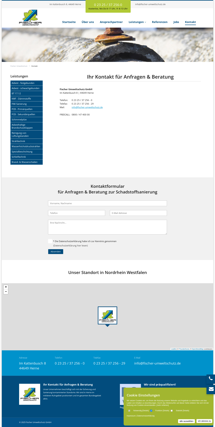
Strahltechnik (18, 141)
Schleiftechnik (19, 156)
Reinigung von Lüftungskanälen (20, 134)
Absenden (56, 251)
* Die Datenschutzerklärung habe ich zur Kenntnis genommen (82, 241)
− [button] (6, 292)
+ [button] (6, 287)
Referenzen (160, 22)
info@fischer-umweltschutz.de (150, 4)
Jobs (176, 22)
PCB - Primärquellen (22, 109)
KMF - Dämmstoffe (21, 98)
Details (145, 411)
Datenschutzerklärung (146, 416)
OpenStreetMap (198, 349)
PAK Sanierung (19, 103)
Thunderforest (184, 349)
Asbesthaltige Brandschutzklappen (22, 126)
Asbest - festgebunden (23, 82)
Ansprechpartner (111, 22)
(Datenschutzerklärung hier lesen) (70, 245)
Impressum (131, 416)
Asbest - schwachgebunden (25, 88)
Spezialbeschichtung (22, 151)
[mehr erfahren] (162, 405)
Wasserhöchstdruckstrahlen (26, 146)
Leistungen (136, 22)
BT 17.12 (16, 93)
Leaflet (173, 349)
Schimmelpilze (19, 119)
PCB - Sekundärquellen (23, 114)
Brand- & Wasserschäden (24, 161)
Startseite (69, 22)
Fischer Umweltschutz (18, 66)
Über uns (88, 22)
